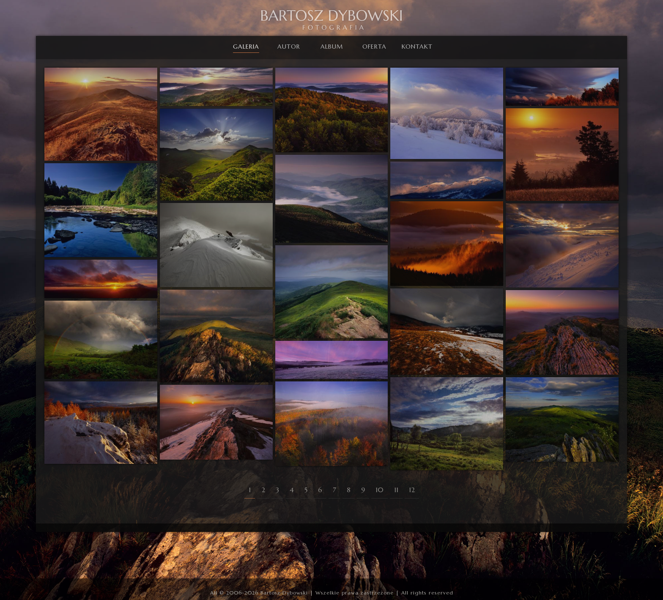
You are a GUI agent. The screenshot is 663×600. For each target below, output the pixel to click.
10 (379, 489)
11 (396, 489)
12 (412, 489)
